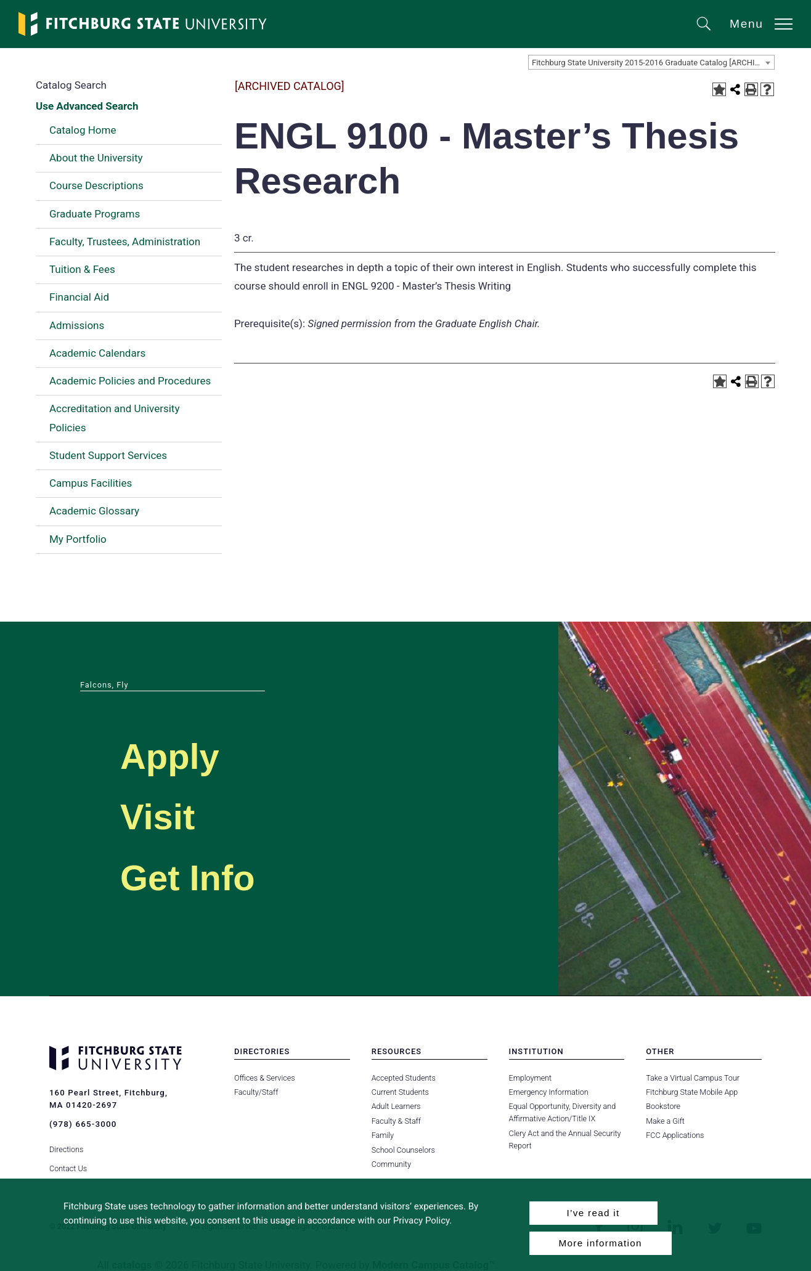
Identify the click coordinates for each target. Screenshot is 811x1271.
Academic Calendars (97, 353)
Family (383, 1135)
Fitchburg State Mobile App (691, 1092)
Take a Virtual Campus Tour (692, 1077)
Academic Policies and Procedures (130, 381)
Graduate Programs (94, 214)
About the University (96, 158)
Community (391, 1164)
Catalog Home (82, 130)
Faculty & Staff (396, 1121)
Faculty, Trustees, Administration (124, 241)
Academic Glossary (94, 511)
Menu (747, 23)
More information (600, 1243)
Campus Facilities (90, 483)
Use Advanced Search (87, 106)
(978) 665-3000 (82, 1124)
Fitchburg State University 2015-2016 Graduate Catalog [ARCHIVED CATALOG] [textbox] (653, 62)
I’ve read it (592, 1213)
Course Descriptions (96, 185)
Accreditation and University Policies (114, 417)
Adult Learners (396, 1106)
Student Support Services (108, 455)
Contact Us (68, 1164)
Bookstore (663, 1106)
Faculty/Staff (256, 1092)
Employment (530, 1077)
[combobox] (651, 62)
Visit (162, 815)
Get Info (196, 876)
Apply (176, 755)
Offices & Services (264, 1077)
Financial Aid (79, 297)
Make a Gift (665, 1121)
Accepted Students (403, 1077)
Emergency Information (548, 1092)
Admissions (76, 325)
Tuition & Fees (82, 269)
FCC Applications (675, 1135)
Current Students (400, 1092)
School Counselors (403, 1150)
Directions (66, 1145)
